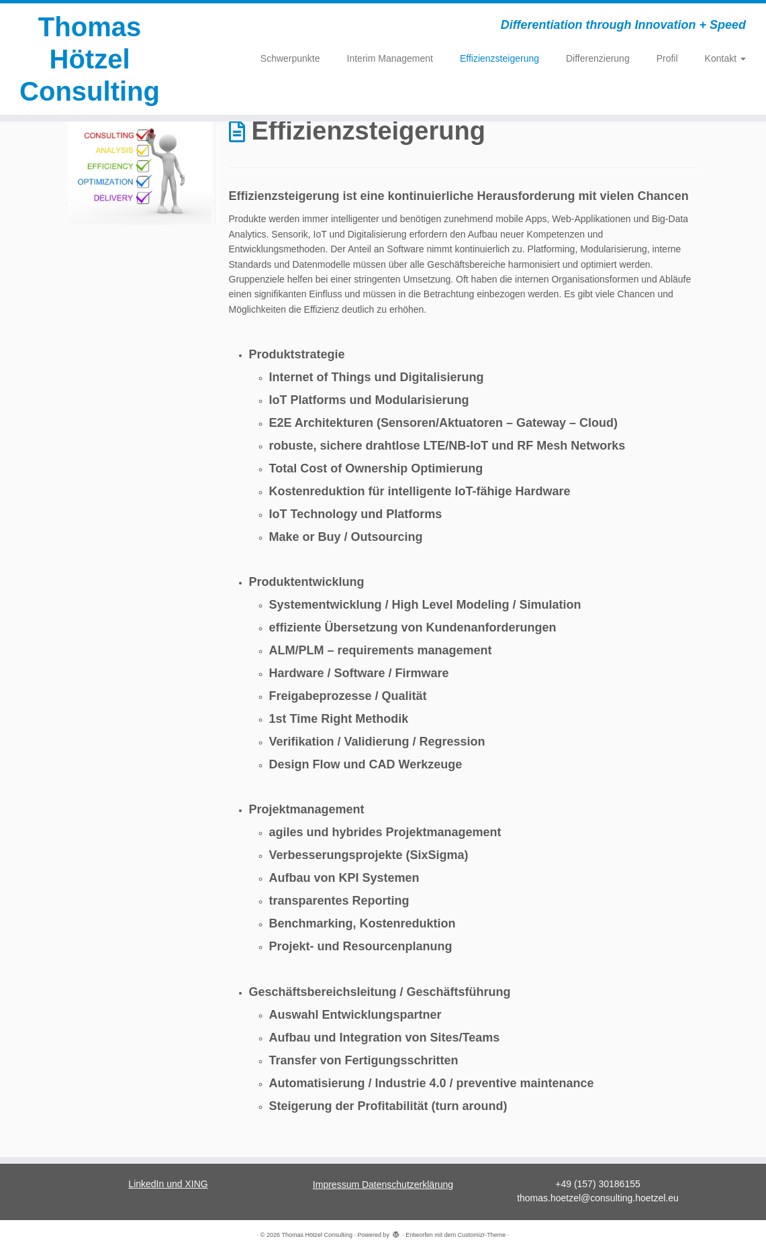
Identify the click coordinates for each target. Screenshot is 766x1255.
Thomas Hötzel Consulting (89, 59)
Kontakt (725, 58)
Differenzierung (598, 58)
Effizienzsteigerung (499, 58)
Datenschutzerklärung (407, 1184)
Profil (667, 58)
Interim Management (390, 58)
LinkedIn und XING (167, 1183)
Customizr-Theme (482, 1235)
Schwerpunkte (290, 58)
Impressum (337, 1184)
